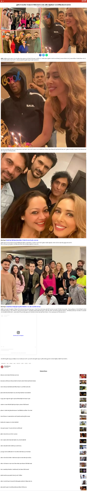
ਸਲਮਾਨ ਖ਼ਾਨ (18, 363)
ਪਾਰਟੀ (30, 363)
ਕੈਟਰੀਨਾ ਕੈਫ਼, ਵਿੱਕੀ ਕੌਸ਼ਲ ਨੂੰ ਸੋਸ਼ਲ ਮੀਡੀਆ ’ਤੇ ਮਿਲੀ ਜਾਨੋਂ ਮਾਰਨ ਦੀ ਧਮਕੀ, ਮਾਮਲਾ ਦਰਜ (22, 240)
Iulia (7, 363)
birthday (11, 363)
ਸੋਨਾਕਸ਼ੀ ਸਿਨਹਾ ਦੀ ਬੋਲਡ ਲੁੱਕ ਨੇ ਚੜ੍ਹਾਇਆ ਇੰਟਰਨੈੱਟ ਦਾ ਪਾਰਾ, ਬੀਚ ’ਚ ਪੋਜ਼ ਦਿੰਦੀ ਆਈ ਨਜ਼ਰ (23, 306)
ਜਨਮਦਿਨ (26, 363)
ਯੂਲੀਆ (22, 363)
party (14, 363)
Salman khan (3, 363)
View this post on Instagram (18, 335)
